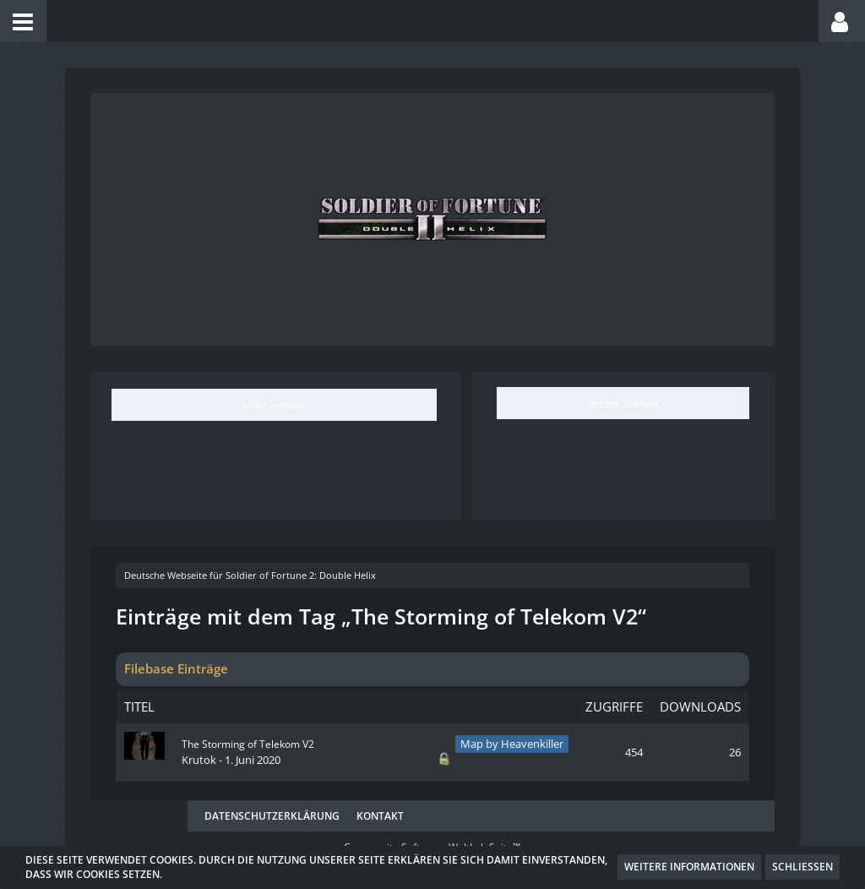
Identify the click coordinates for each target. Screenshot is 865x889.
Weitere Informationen (689, 866)
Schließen (802, 866)
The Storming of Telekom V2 (248, 744)
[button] (23, 21)
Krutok (199, 759)
